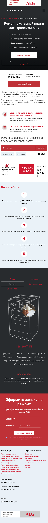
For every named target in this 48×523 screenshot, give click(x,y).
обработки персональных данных (31, 438)
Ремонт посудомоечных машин (11, 458)
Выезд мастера (35, 284)
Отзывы (27, 467)
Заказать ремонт (24, 55)
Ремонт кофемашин (7, 463)
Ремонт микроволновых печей (11, 471)
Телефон (10, 425)
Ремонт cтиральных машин (10, 456)
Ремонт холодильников (8, 454)
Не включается (8, 154)
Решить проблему (24, 84)
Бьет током (21, 154)
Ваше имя (10, 419)
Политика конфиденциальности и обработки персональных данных (36, 463)
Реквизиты (28, 458)
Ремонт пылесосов (7, 474)
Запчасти (35, 279)
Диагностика (12, 289)
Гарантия (13, 284)
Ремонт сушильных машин (10, 469)
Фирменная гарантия (32, 456)
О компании (29, 454)
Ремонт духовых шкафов (9, 465)
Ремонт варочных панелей (10, 467)
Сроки (12, 279)
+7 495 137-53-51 (15, 10)
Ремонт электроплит (8, 460)
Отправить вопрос (27, 169)
